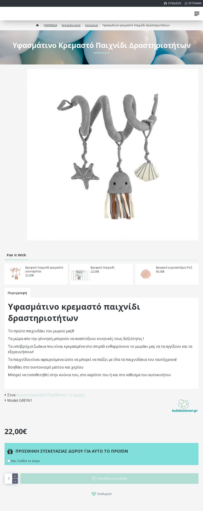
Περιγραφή (17, 292)
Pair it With (16, 255)
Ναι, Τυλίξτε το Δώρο (25, 461)
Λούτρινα (91, 25)
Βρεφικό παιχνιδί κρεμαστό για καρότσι (44, 269)
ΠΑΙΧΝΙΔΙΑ (50, 25)
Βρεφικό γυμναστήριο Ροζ (174, 267)
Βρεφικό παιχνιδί (102, 267)
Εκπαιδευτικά (71, 25)
